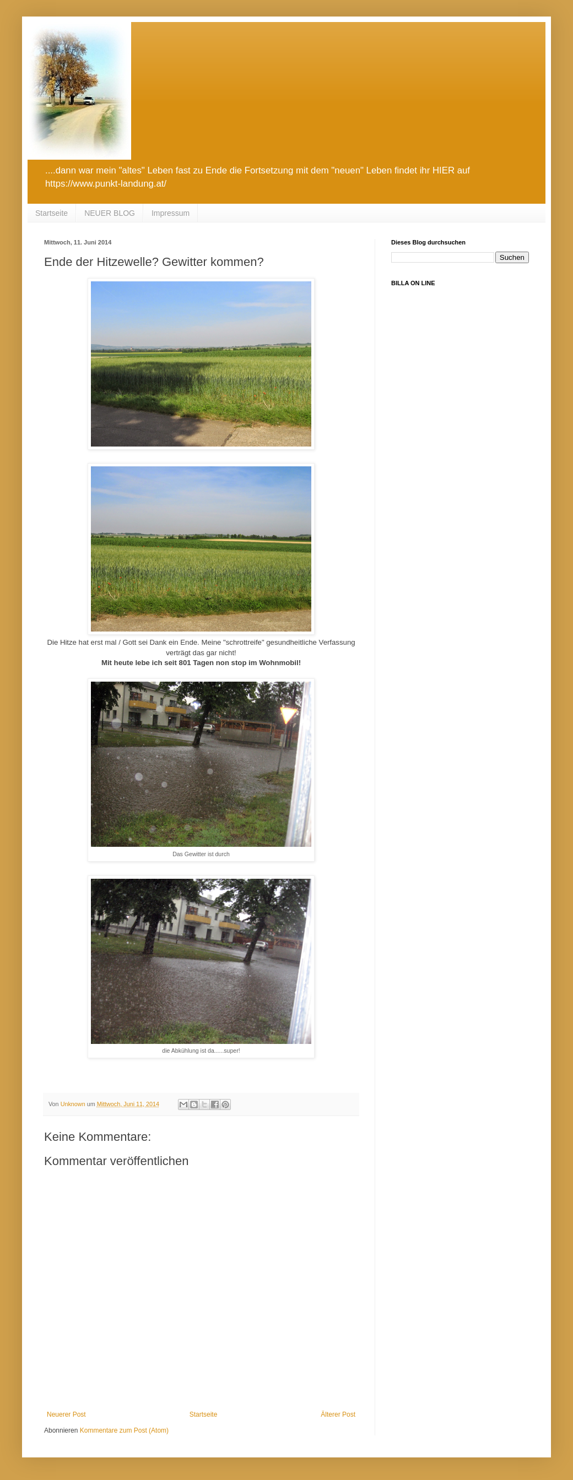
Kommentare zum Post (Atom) (124, 1430)
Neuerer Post (66, 1414)
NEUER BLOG (109, 213)
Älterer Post (338, 1414)
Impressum (171, 213)
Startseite (51, 213)
